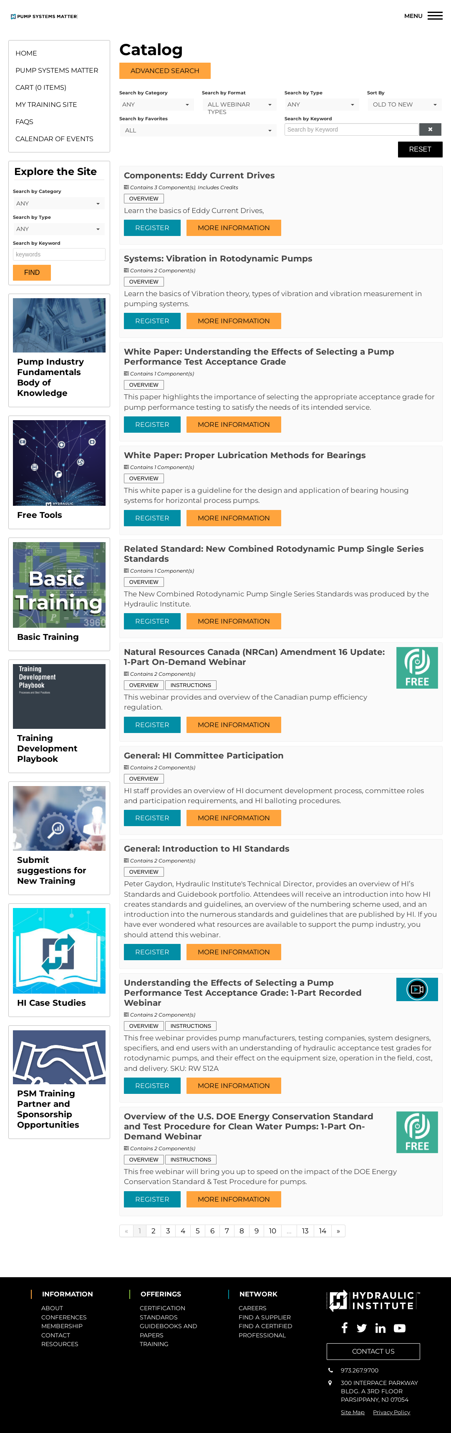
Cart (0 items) (40, 87)
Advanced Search (165, 71)
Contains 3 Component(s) (162, 187)
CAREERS (253, 1308)
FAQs (24, 122)
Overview (144, 198)
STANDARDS (159, 1317)
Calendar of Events (54, 139)
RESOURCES (59, 1344)
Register (152, 228)
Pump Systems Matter (56, 70)
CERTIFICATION (162, 1308)
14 (322, 1231)
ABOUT (52, 1308)
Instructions (191, 685)
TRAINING (154, 1344)
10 (272, 1231)
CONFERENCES (64, 1317)
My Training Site (46, 105)
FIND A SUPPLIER (265, 1317)
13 (305, 1231)
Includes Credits (218, 187)
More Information (234, 228)
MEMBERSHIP (62, 1326)
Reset (420, 149)
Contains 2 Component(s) (162, 270)
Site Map (353, 1412)
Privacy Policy (391, 1412)
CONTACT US (373, 1351)
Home (26, 53)
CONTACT (55, 1335)
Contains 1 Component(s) (162, 373)
